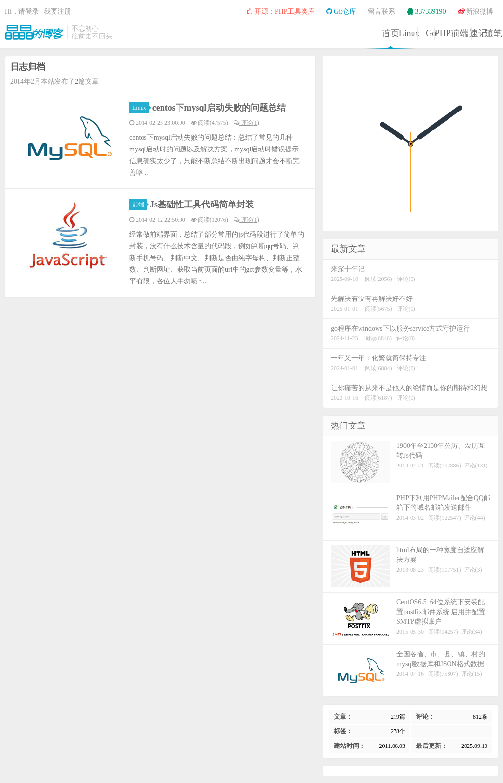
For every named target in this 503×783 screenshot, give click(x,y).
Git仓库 (341, 11)
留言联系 (381, 11)
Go (274, 33)
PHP (324, 33)
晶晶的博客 (34, 32)
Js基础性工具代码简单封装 (202, 204)
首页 (175, 33)
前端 (374, 33)
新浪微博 (476, 11)
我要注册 (57, 11)
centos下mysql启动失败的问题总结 (219, 107)
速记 (423, 33)
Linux (225, 33)
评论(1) (246, 122)
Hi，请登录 (22, 11)
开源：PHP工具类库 (280, 11)
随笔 (473, 33)
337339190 (426, 11)
